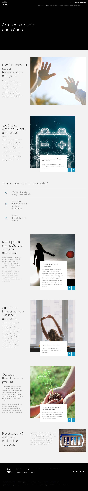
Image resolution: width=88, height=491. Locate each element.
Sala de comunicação (79, 5)
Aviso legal (45, 482)
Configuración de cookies (9, 482)
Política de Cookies (36, 482)
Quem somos (41, 5)
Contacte (32, 472)
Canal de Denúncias (55, 482)
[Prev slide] (69, 170)
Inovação (61, 5)
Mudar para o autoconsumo (80, 2)
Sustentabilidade (53, 5)
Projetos (47, 5)
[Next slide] (73, 170)
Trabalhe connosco (68, 5)
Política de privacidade (23, 482)
